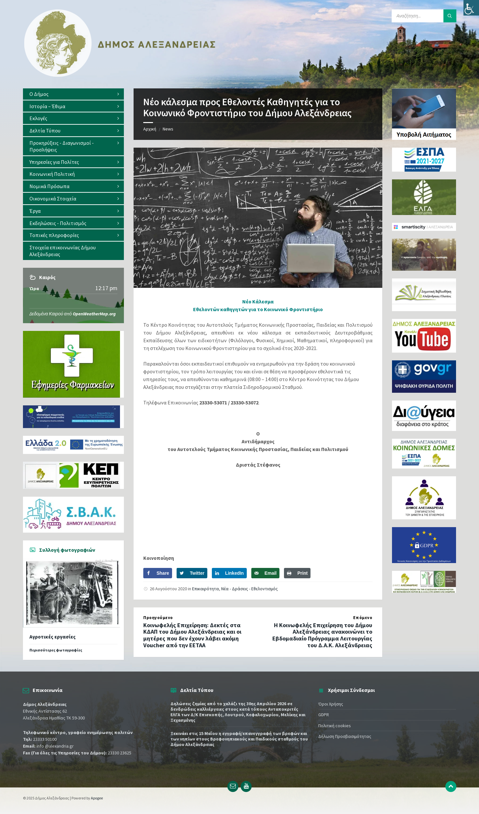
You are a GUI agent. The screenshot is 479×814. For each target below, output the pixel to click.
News (168, 129)
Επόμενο (362, 617)
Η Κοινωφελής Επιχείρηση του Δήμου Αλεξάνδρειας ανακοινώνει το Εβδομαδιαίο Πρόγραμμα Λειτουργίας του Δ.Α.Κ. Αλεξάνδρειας (322, 635)
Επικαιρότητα (205, 589)
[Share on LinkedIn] (229, 573)
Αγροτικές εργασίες (52, 637)
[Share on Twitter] (192, 573)
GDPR (323, 715)
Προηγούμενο (158, 617)
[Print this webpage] (297, 573)
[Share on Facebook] (157, 573)
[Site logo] (120, 75)
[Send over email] (265, 573)
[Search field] (424, 15)
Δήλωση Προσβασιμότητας (344, 736)
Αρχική (149, 129)
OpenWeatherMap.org (94, 314)
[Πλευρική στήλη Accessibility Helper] (471, 8)
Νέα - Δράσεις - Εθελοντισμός (249, 589)
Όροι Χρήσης (330, 704)
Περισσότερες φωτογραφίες (55, 650)
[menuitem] (73, 94)
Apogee (97, 798)
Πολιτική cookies (334, 726)
